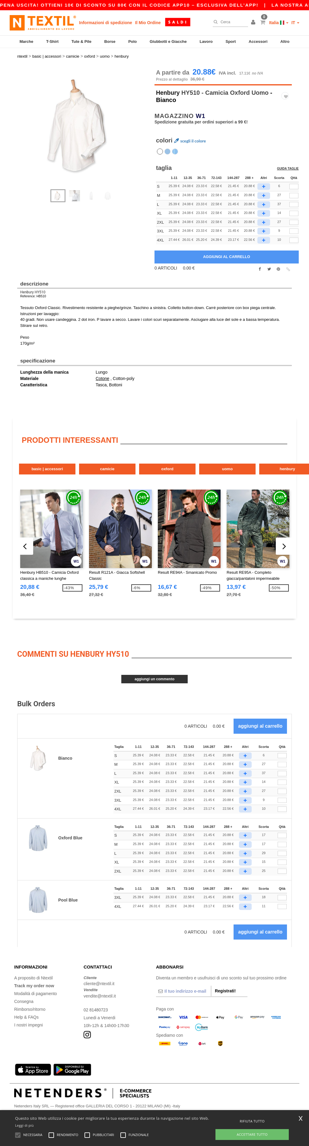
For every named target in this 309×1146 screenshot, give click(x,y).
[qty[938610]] (293, 235)
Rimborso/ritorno (29, 1004)
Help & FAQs (26, 1012)
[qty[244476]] (293, 191)
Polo (132, 41)
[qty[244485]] (293, 218)
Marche (26, 41)
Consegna (23, 996)
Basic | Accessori (49, 464)
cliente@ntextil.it (99, 979)
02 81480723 (96, 1005)
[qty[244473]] (293, 200)
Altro (284, 41)
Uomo (241, 464)
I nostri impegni (28, 1020)
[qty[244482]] (293, 209)
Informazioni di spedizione (105, 22)
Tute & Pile (81, 41)
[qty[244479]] (293, 182)
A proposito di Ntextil (33, 973)
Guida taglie (288, 164)
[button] (254, 22)
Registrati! (225, 986)
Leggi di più (24, 1125)
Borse (110, 41)
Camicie (113, 464)
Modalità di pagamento (35, 988)
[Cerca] (229, 22)
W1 (200, 111)
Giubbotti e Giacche (168, 41)
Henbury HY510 (33, 288)
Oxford (177, 464)
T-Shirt (52, 41)
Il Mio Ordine (148, 22)
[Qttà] (282, 751)
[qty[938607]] (293, 227)
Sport (230, 41)
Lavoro (205, 41)
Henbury (168, 88)
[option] (83, 121)
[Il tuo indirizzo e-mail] (183, 986)
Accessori (258, 41)
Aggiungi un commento (154, 674)
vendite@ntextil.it (100, 991)
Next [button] (88, 128)
